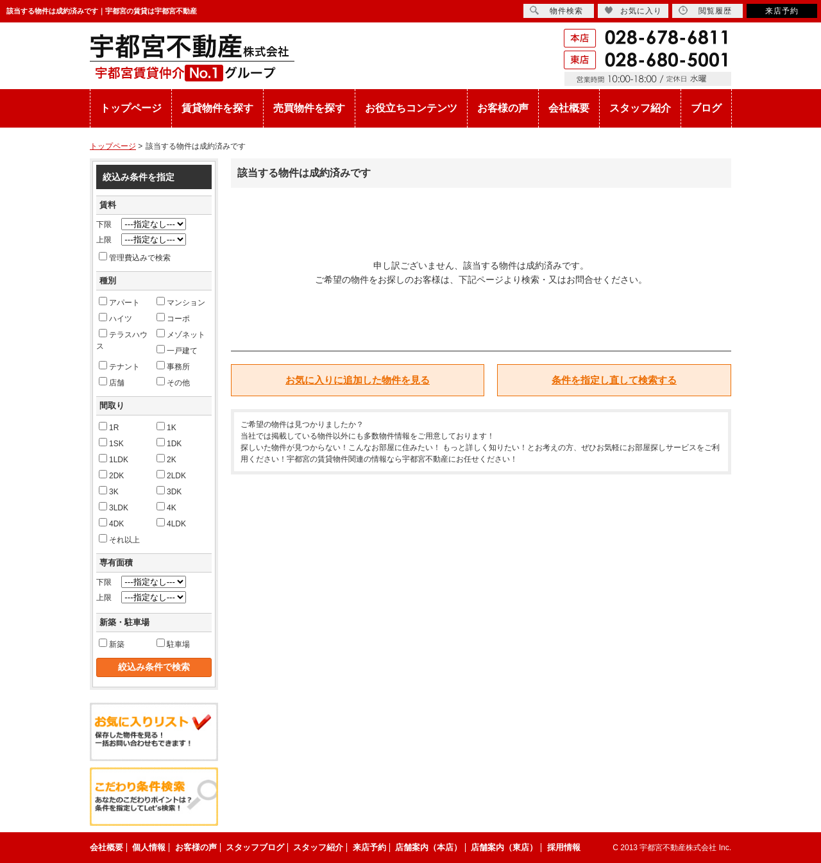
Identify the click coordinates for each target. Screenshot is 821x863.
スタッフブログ (255, 847)
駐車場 (173, 644)
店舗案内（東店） (504, 847)
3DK (169, 491)
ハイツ (115, 318)
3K (109, 491)
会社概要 (568, 108)
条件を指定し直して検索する (614, 379)
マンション (181, 302)
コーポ (173, 318)
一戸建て (177, 350)
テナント (119, 366)
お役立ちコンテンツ (411, 108)
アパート (119, 302)
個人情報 (148, 847)
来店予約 (782, 10)
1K (166, 427)
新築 (111, 644)
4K (166, 507)
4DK (111, 523)
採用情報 (563, 847)
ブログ (706, 108)
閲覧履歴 (705, 10)
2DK (111, 475)
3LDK (113, 507)
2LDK (171, 475)
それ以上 (119, 539)
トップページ (131, 108)
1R (109, 427)
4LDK (171, 523)
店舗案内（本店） (428, 847)
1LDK (113, 459)
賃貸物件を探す (217, 108)
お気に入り (633, 10)
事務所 (173, 366)
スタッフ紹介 (640, 108)
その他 (173, 382)
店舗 (111, 382)
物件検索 (556, 10)
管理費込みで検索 (135, 257)
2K (166, 459)
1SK (111, 443)
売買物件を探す (309, 108)
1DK (169, 443)
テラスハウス (122, 340)
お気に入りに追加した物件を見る (357, 379)
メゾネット (181, 334)
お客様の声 (503, 108)
